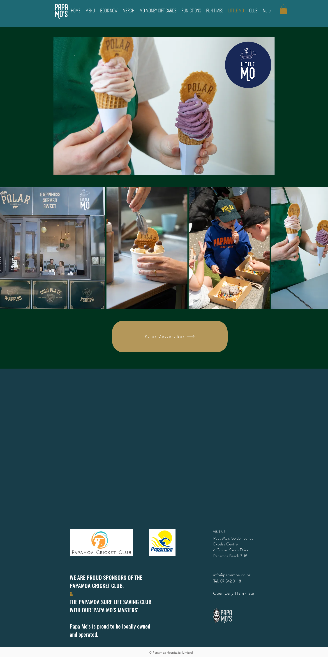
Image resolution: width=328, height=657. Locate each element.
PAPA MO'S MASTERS (115, 610)
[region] (164, 106)
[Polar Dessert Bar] (170, 336)
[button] (283, 9)
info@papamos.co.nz (232, 575)
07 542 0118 (230, 581)
